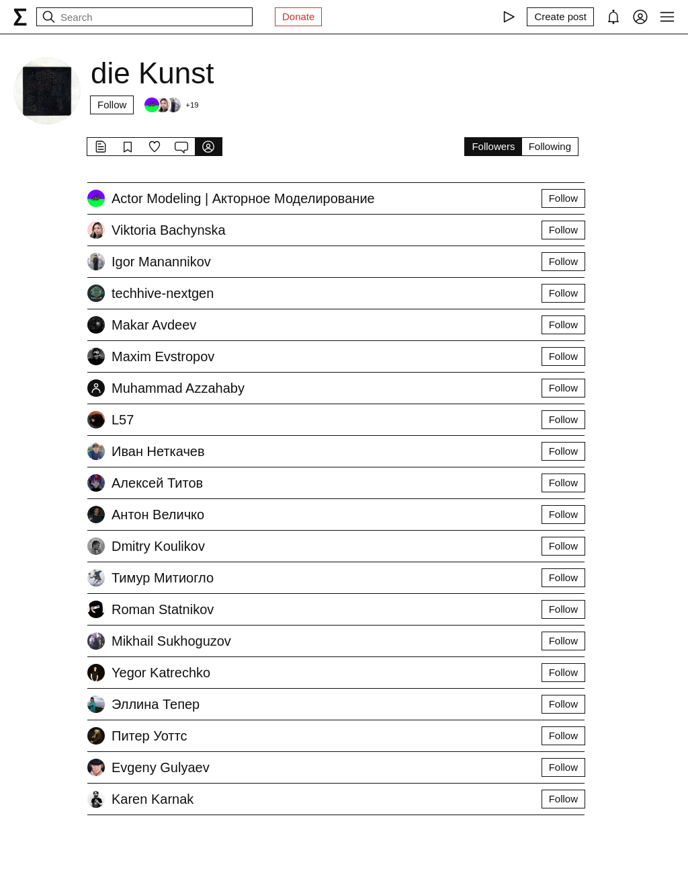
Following (550, 146)
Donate (298, 16)
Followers (493, 146)
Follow (111, 104)
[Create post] (560, 17)
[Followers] (170, 105)
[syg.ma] (20, 17)
